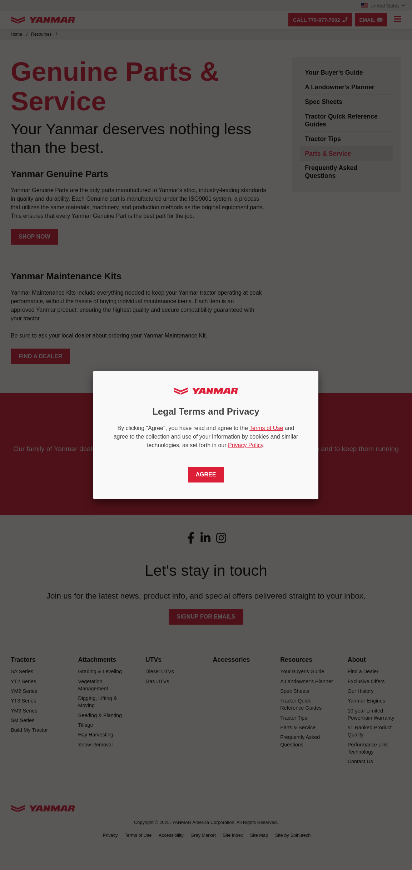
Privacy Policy (245, 445)
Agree (206, 474)
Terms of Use (266, 428)
